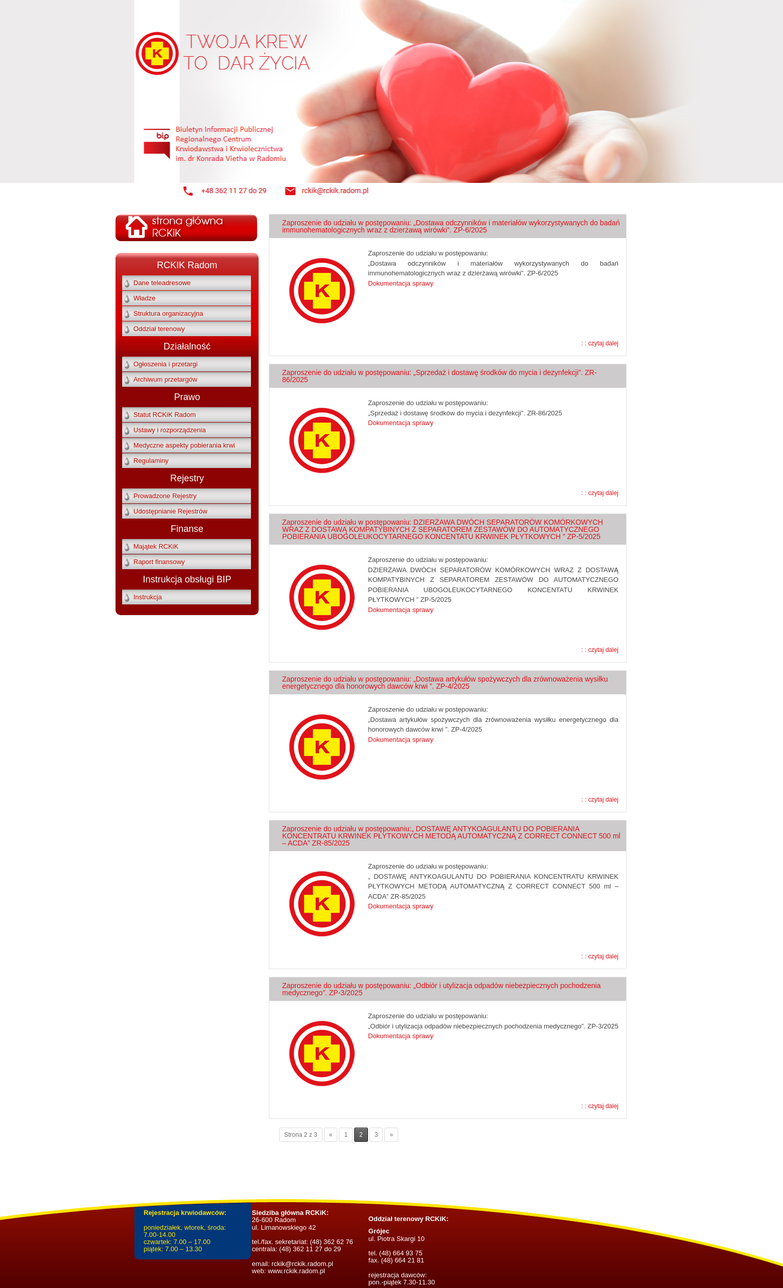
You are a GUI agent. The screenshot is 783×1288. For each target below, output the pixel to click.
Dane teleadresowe (162, 283)
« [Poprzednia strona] (331, 1134)
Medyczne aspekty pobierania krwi (184, 445)
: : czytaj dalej (599, 343)
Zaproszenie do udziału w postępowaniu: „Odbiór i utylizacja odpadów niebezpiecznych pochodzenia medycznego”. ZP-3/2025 (441, 989)
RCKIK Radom (187, 265)
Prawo (187, 397)
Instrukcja (147, 597)
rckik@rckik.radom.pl (301, 1264)
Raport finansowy (159, 562)
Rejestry (187, 478)
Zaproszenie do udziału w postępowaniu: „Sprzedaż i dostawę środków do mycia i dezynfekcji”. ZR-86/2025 (439, 376)
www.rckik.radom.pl (296, 1271)
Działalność (187, 346)
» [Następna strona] (391, 1134)
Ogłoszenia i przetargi (165, 364)
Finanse (187, 529)
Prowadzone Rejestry (165, 496)
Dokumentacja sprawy (400, 283)
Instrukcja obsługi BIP (187, 579)
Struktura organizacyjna (168, 313)
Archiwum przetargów (165, 379)
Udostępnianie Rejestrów (170, 511)
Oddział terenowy (159, 329)
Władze (144, 298)
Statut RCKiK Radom (164, 414)
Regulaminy (151, 460)
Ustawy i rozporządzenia (169, 430)
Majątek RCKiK (155, 546)
